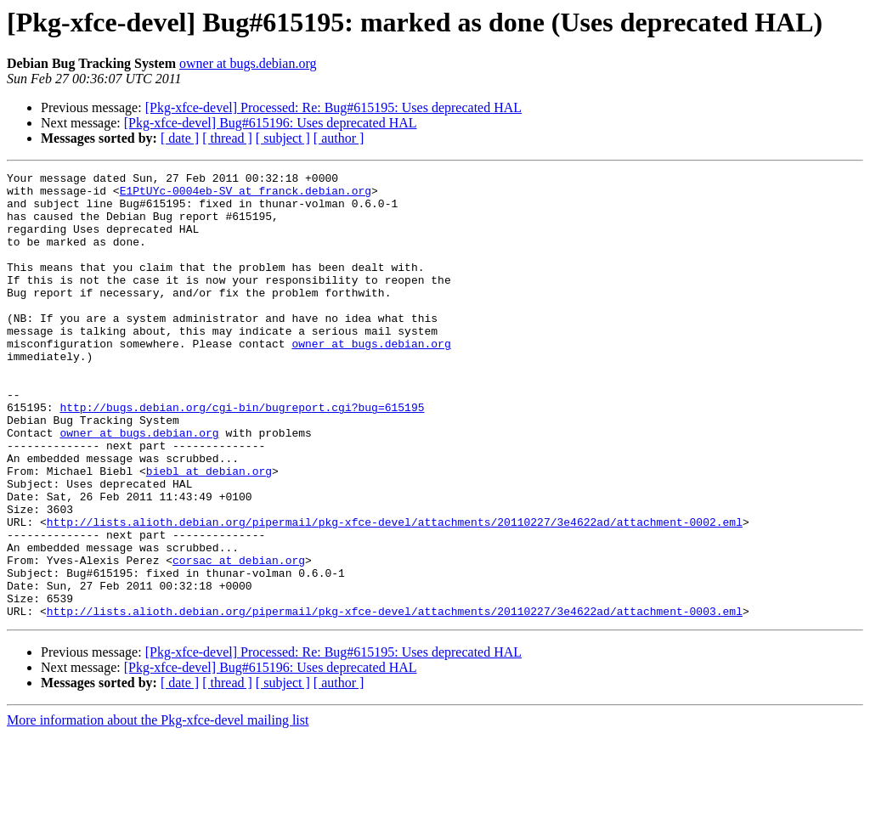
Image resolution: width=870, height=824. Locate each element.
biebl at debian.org (209, 531)
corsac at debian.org (238, 638)
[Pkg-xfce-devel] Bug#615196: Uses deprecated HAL (270, 123)
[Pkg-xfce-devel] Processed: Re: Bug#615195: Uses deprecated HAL (333, 107)
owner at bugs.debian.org (247, 63)
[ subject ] (283, 138)
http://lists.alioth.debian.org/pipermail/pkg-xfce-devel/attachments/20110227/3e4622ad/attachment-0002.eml (395, 593)
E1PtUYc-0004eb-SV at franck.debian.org (245, 195)
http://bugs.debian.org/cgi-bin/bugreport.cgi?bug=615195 (241, 455)
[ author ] (339, 138)
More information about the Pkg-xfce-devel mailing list (157, 809)
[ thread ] (227, 138)
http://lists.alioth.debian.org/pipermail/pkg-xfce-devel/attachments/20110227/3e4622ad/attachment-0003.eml (395, 700)
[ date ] (180, 138)
